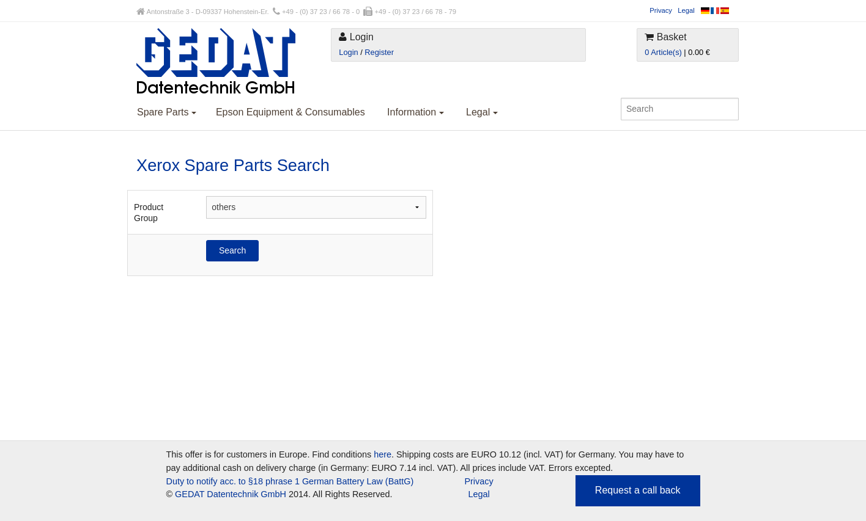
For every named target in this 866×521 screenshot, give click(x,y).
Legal (686, 10)
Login (348, 52)
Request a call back (638, 490)
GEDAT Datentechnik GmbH (230, 494)
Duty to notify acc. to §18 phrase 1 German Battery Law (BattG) (290, 481)
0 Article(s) (663, 52)
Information (415, 112)
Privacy (661, 10)
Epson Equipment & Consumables (290, 112)
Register (379, 52)
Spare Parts (166, 112)
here (382, 454)
